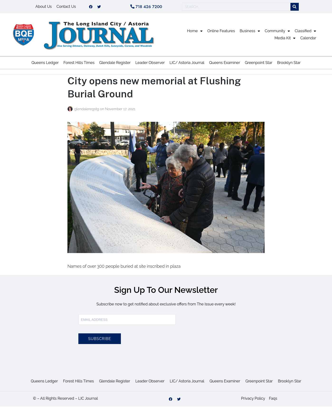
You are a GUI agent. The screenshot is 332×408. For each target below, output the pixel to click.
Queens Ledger (45, 64)
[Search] (294, 7)
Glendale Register (115, 64)
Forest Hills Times (79, 64)
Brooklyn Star (289, 64)
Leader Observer (150, 64)
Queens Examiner (224, 64)
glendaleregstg (87, 110)
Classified (305, 32)
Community (277, 32)
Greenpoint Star (258, 64)
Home (195, 32)
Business (250, 32)
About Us (43, 7)
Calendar (308, 39)
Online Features (221, 32)
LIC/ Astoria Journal (187, 64)
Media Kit (285, 39)
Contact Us (66, 7)
